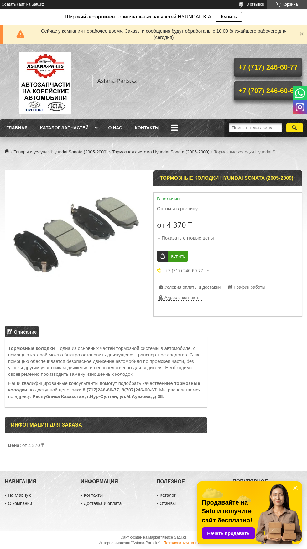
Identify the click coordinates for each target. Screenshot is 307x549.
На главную (19, 495)
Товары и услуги (30, 151)
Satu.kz (180, 537)
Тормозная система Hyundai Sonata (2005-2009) (161, 151)
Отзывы (168, 503)
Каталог (168, 495)
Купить (229, 16)
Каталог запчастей (64, 127)
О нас (115, 127)
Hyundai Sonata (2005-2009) (79, 151)
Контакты (147, 127)
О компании (20, 503)
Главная (17, 127)
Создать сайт (13, 4)
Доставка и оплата (103, 503)
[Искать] (294, 127)
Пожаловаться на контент (186, 543)
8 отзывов (255, 4)
